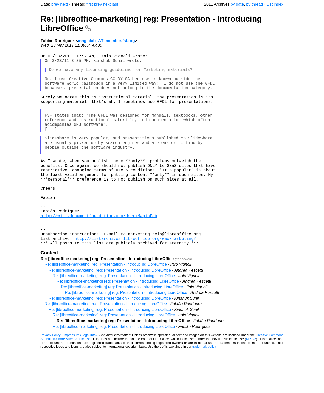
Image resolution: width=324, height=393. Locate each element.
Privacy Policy (50, 378)
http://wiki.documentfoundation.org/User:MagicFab (98, 252)
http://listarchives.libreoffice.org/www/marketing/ (135, 280)
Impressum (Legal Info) (80, 378)
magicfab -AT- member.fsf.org (106, 41)
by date (237, 4)
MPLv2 (251, 381)
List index (275, 4)
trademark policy (204, 389)
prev (55, 4)
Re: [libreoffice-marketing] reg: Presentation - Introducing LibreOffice (106, 307)
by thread (254, 4)
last (115, 4)
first (89, 4)
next (64, 4)
